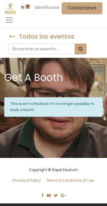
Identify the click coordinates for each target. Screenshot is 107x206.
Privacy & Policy (27, 181)
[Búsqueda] (80, 48)
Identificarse (47, 7)
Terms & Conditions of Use (70, 181)
